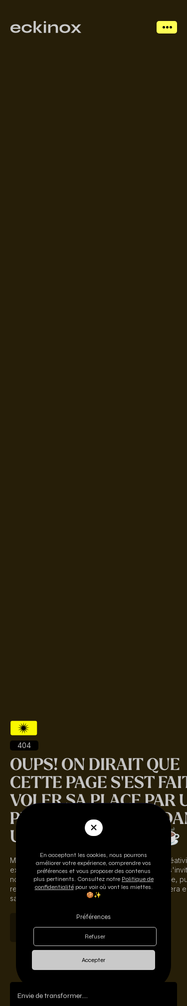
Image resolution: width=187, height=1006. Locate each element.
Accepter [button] (93, 960)
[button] (94, 828)
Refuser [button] (95, 936)
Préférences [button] (93, 917)
